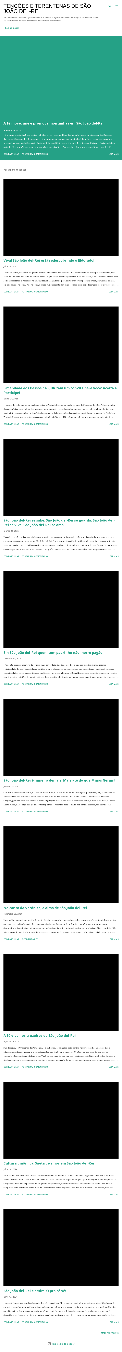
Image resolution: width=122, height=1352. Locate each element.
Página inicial (12, 27)
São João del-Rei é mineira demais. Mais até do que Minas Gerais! (59, 780)
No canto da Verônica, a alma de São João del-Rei (45, 907)
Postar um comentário (35, 154)
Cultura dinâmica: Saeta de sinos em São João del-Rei (48, 1163)
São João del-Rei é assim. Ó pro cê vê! (34, 1290)
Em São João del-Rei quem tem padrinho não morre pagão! (53, 652)
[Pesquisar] (110, 5)
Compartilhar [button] (11, 154)
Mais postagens (110, 1333)
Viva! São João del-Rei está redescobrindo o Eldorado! (48, 260)
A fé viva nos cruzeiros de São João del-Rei (39, 1035)
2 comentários (30, 939)
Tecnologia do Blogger (61, 1343)
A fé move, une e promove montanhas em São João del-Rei (53, 123)
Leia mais (114, 154)
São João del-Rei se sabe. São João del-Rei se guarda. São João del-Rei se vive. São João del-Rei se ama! (59, 522)
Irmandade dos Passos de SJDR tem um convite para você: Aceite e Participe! (60, 390)
